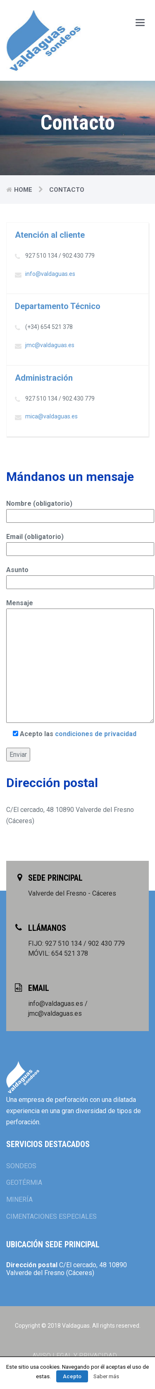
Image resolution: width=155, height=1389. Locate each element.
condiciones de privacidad (95, 734)
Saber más (106, 1376)
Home (23, 189)
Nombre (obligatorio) (77, 510)
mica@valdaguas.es (51, 416)
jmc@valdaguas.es (49, 345)
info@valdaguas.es (50, 274)
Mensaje (77, 662)
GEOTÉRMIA (24, 1182)
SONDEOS (21, 1166)
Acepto (72, 1376)
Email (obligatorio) (77, 543)
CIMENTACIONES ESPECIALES (51, 1216)
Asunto (77, 576)
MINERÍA (19, 1199)
